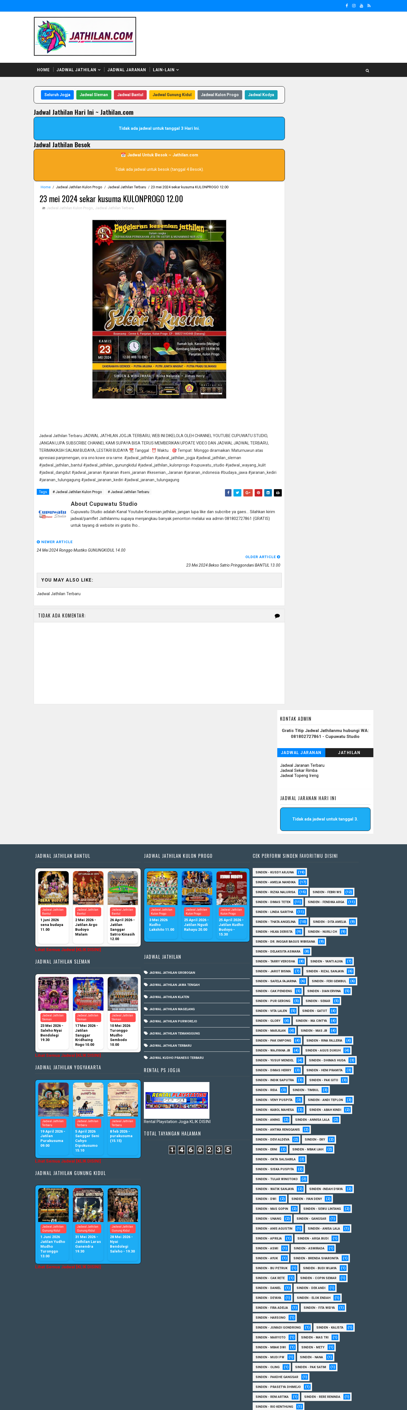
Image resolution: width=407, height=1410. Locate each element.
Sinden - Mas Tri (318, 1244)
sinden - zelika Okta (320, 1373)
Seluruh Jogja (70, 90)
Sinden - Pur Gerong (325, 898)
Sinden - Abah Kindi (329, 1016)
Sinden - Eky (318, 1046)
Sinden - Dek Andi (314, 1195)
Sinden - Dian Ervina (276, 898)
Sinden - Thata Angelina (279, 809)
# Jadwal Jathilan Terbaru (136, 508)
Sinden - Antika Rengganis (281, 1036)
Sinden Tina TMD (272, 1363)
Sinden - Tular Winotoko (280, 1086)
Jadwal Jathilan (84, 64)
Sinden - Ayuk (270, 1165)
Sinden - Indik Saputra (278, 987)
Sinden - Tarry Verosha (278, 858)
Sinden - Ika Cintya (274, 927)
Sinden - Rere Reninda (326, 1303)
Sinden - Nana (314, 1264)
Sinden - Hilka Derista (326, 818)
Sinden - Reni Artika (275, 1303)
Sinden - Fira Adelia (275, 1214)
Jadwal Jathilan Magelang (177, 886)
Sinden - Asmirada (312, 1155)
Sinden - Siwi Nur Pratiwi (280, 1323)
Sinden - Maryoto (274, 1244)
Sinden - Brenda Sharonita (319, 1165)
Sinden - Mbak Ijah (311, 1056)
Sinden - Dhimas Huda (277, 967)
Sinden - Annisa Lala (315, 1026)
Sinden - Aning (271, 1026)
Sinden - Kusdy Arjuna (278, 749)
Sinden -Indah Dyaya (329, 1096)
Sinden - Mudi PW (273, 1264)
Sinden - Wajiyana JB (327, 947)
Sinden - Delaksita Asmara (281, 848)
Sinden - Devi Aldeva (276, 1046)
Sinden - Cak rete (273, 1185)
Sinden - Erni (269, 1056)
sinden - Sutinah (273, 1373)
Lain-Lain (171, 64)
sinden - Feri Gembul (276, 888)
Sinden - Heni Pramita (277, 977)
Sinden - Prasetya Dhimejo (281, 1293)
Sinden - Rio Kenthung (277, 1313)
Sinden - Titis (322, 1333)
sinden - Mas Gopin (275, 1115)
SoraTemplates (76, 1400)
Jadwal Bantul (143, 90)
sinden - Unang (272, 1125)
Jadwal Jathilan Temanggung (180, 910)
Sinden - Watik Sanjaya (278, 1096)
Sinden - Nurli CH (273, 828)
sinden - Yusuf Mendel (328, 957)
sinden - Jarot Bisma (276, 868)
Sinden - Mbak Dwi (274, 1254)
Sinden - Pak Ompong (318, 937)
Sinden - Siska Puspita (278, 1076)
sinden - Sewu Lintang (325, 1115)
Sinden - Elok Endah (317, 1204)
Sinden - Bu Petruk (275, 1175)
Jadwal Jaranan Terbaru (295, 132)
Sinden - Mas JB (272, 937)
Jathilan (342, 120)
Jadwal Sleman (106, 90)
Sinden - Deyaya (272, 1204)
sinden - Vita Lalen (314, 908)
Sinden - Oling (271, 1274)
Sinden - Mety (316, 1254)
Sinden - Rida (270, 997)
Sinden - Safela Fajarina (279, 878)
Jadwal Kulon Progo (232, 90)
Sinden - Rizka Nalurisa (279, 769)
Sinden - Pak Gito (327, 987)
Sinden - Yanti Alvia (330, 858)
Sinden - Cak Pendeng (327, 888)
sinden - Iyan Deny (310, 1105)
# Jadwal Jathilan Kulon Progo (84, 508)
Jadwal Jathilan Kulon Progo (86, 194)
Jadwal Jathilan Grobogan (177, 850)
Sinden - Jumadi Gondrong (281, 1234)
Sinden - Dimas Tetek (276, 779)
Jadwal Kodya (154, 101)
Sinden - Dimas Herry (329, 967)
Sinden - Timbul (309, 997)
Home (50, 64)
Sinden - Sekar (271, 908)
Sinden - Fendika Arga (277, 789)
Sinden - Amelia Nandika (279, 759)
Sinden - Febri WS (330, 769)
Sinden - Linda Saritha (278, 799)
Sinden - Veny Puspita (277, 1007)
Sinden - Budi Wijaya (323, 1175)
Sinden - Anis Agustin (277, 1135)
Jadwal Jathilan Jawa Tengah (180, 862)
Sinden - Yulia (311, 1353)
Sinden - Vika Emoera (276, 1343)
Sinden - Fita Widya (322, 1214)
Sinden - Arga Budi (316, 1145)
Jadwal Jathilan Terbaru (134, 194)
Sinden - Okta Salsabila (279, 1066)
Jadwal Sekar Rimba (291, 138)
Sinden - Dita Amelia (275, 818)
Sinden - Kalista (333, 1234)
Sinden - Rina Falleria (277, 947)
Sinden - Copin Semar (322, 1185)
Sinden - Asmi (270, 1155)
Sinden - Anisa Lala (327, 1135)
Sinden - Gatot (271, 917)
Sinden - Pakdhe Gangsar (280, 1284)
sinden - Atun (313, 1363)
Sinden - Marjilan (320, 927)
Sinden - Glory (311, 917)
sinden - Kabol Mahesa (278, 1016)
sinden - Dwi (269, 1105)
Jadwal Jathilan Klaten (174, 874)
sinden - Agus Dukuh (276, 957)
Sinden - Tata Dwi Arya (277, 1333)
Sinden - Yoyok (271, 1353)
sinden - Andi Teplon (328, 1007)
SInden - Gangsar (315, 1125)
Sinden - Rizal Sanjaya (328, 868)
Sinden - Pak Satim (314, 1274)
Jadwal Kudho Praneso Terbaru (182, 935)
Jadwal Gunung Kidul (184, 90)
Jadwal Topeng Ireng (292, 143)
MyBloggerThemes (138, 1400)
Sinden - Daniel (271, 1195)
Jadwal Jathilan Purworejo (178, 898)
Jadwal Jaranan (134, 64)
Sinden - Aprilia (272, 1145)
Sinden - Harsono (274, 1224)
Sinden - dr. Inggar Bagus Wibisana (289, 838)
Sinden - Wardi (321, 1343)
